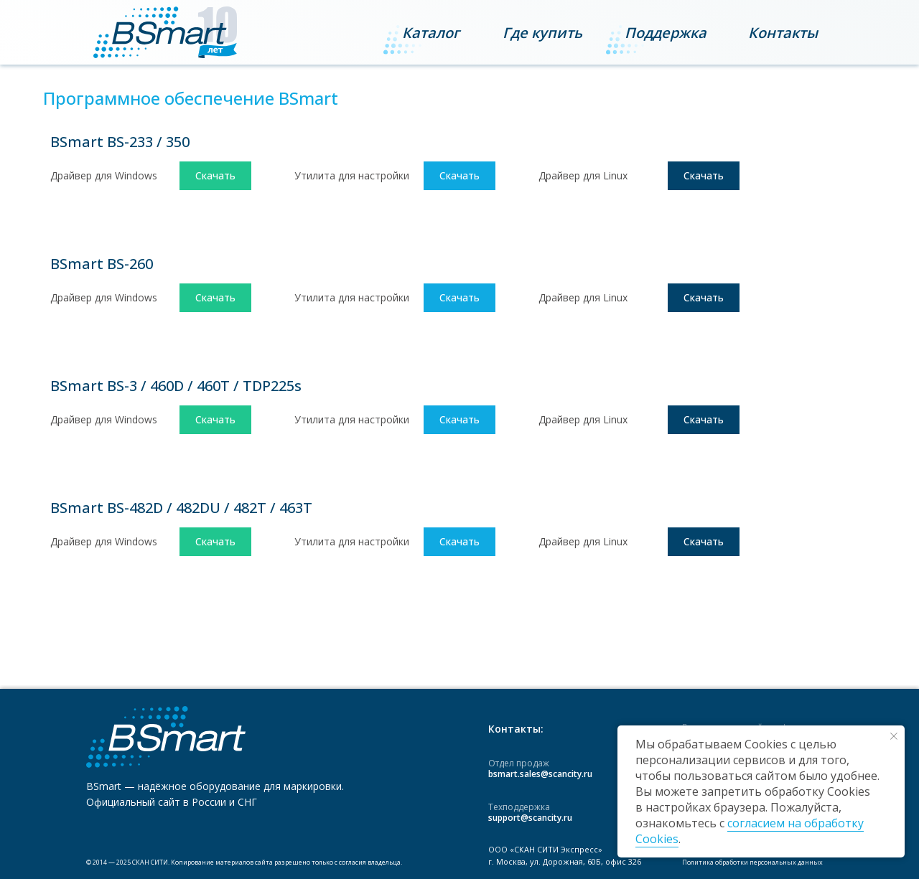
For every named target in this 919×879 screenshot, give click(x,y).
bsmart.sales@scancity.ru (540, 774)
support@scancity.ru (530, 818)
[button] (783, 33)
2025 (123, 862)
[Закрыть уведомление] (894, 736)
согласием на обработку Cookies (749, 831)
